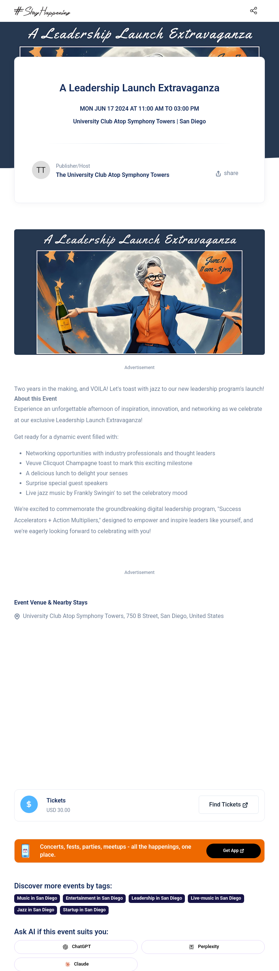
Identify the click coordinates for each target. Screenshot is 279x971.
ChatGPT (76, 947)
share (227, 173)
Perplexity (203, 947)
